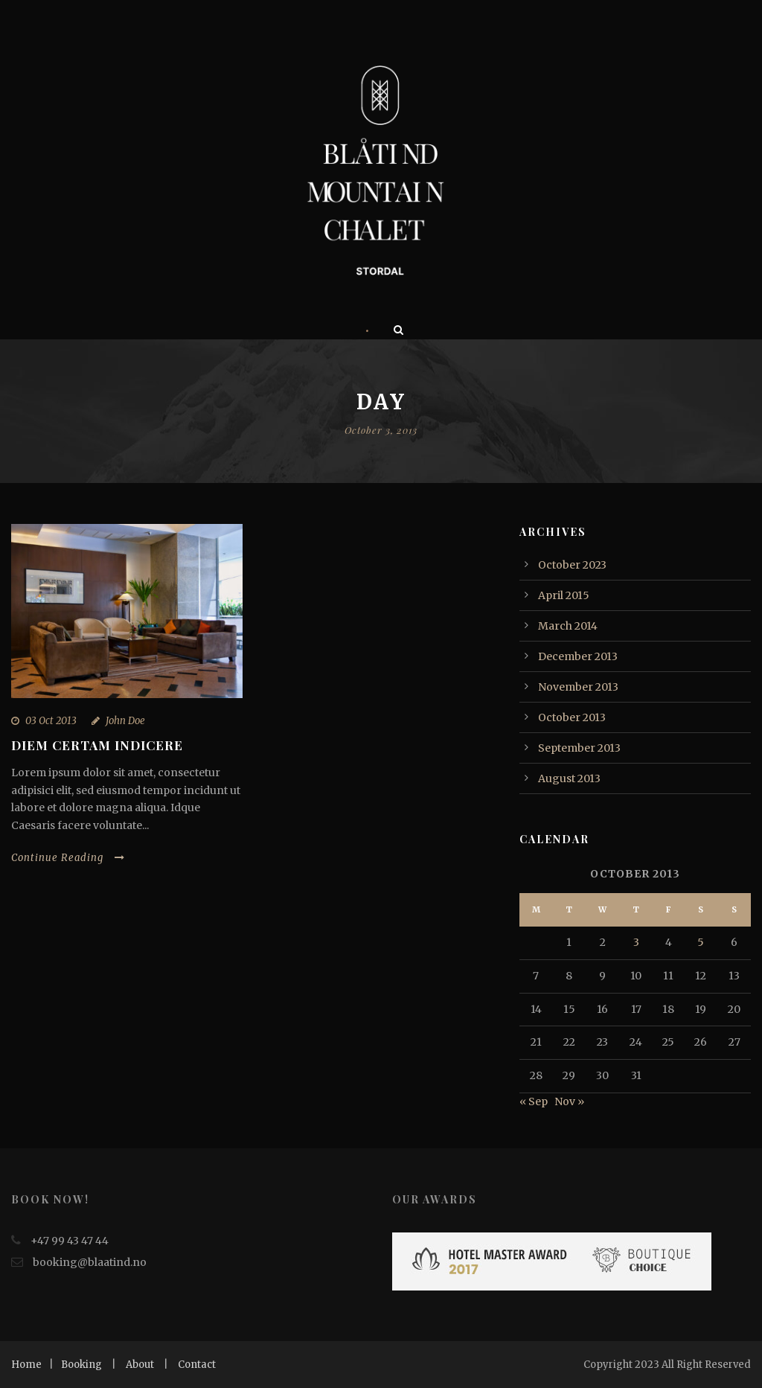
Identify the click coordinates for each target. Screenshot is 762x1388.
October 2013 (572, 717)
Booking (81, 1364)
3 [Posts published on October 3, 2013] (636, 942)
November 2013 (578, 687)
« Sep (533, 1101)
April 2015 (563, 595)
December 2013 (578, 656)
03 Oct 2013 (51, 720)
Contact (197, 1364)
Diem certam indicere (97, 745)
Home (26, 1364)
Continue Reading (68, 857)
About (140, 1364)
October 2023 (572, 565)
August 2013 (569, 778)
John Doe (125, 720)
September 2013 (579, 748)
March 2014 (568, 626)
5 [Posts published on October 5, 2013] (700, 942)
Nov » (569, 1101)
